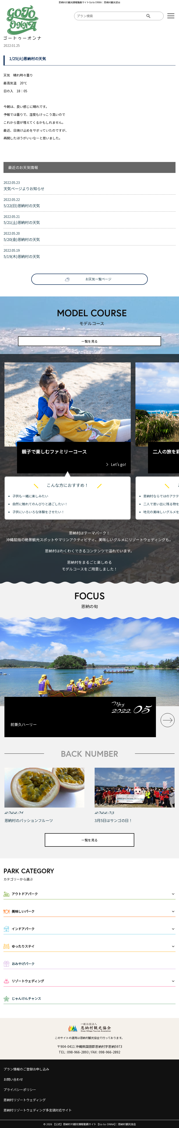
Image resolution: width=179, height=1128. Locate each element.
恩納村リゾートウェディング (24, 1099)
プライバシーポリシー (19, 1089)
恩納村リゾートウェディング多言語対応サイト (37, 1110)
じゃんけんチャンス (26, 998)
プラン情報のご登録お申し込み (26, 1069)
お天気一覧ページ (98, 279)
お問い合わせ (13, 1079)
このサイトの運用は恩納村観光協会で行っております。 (89, 1038)
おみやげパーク (23, 963)
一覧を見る (89, 341)
